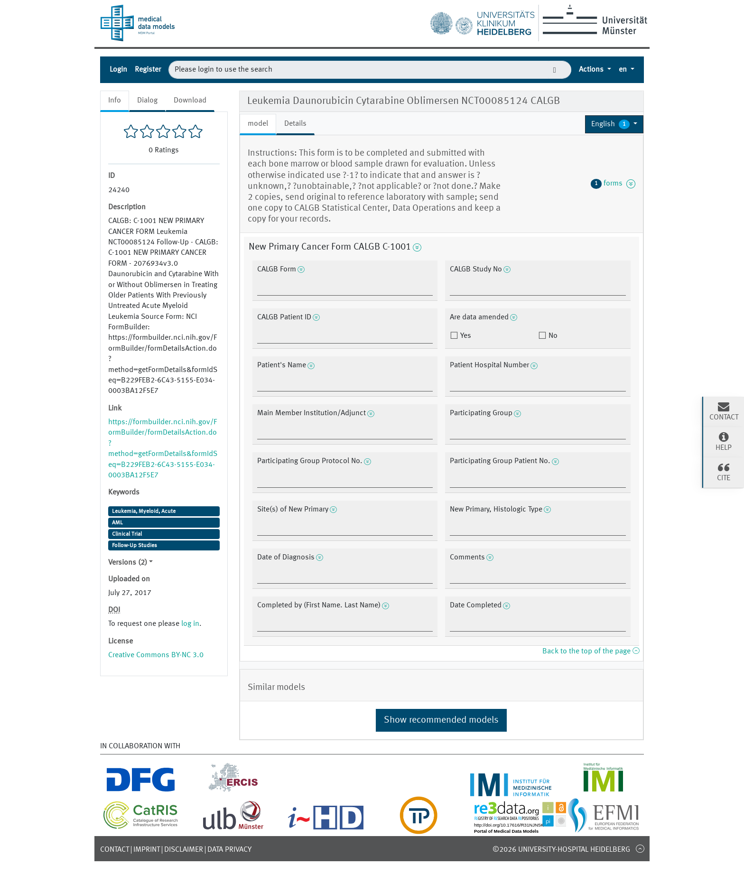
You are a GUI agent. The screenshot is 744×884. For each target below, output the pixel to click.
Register (148, 70)
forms (613, 183)
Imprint (146, 850)
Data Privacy (229, 850)
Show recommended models (441, 720)
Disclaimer (183, 850)
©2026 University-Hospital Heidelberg (561, 850)
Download (190, 100)
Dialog (147, 100)
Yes (464, 336)
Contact (114, 850)
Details (295, 124)
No (552, 336)
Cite (723, 471)
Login (118, 70)
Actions (592, 70)
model (258, 124)
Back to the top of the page (590, 651)
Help (723, 441)
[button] (614, 124)
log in (190, 624)
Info (114, 100)
